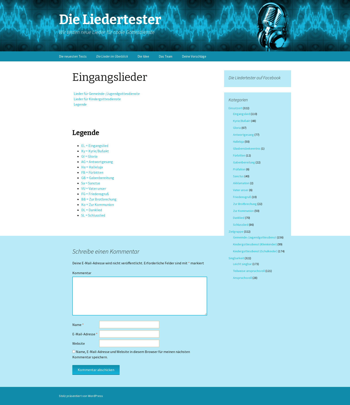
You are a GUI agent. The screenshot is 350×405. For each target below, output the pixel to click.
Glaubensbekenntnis (246, 148)
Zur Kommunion (243, 211)
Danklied (238, 218)
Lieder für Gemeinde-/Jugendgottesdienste (106, 93)
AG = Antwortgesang (97, 161)
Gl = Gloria (89, 156)
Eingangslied (241, 114)
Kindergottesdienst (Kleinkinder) (255, 244)
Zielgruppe (236, 232)
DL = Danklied (91, 210)
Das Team (165, 56)
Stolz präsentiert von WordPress (81, 396)
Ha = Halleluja (92, 167)
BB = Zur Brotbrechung (99, 199)
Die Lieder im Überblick (112, 56)
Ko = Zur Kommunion (97, 204)
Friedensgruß (242, 197)
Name (78, 324)
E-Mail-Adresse (85, 334)
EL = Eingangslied (94, 145)
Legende (79, 104)
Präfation (239, 169)
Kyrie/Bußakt (241, 121)
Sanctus (238, 176)
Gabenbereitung (244, 162)
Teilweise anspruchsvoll (249, 271)
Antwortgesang (243, 135)
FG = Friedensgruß (95, 194)
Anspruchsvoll (242, 278)
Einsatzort (235, 108)
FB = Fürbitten (92, 172)
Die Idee (143, 56)
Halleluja (238, 142)
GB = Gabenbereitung (97, 177)
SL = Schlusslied (93, 215)
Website (78, 343)
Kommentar (81, 273)
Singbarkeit (236, 258)
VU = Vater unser (93, 188)
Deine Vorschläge (194, 56)
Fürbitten (239, 155)
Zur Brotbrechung (245, 204)
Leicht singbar (242, 264)
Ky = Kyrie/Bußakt (95, 151)
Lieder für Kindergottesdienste (96, 99)
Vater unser (240, 190)
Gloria (237, 128)
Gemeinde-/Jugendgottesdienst (254, 237)
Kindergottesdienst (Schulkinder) (255, 251)
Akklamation (241, 183)
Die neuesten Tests (73, 56)
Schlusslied (240, 225)
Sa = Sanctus (90, 183)
